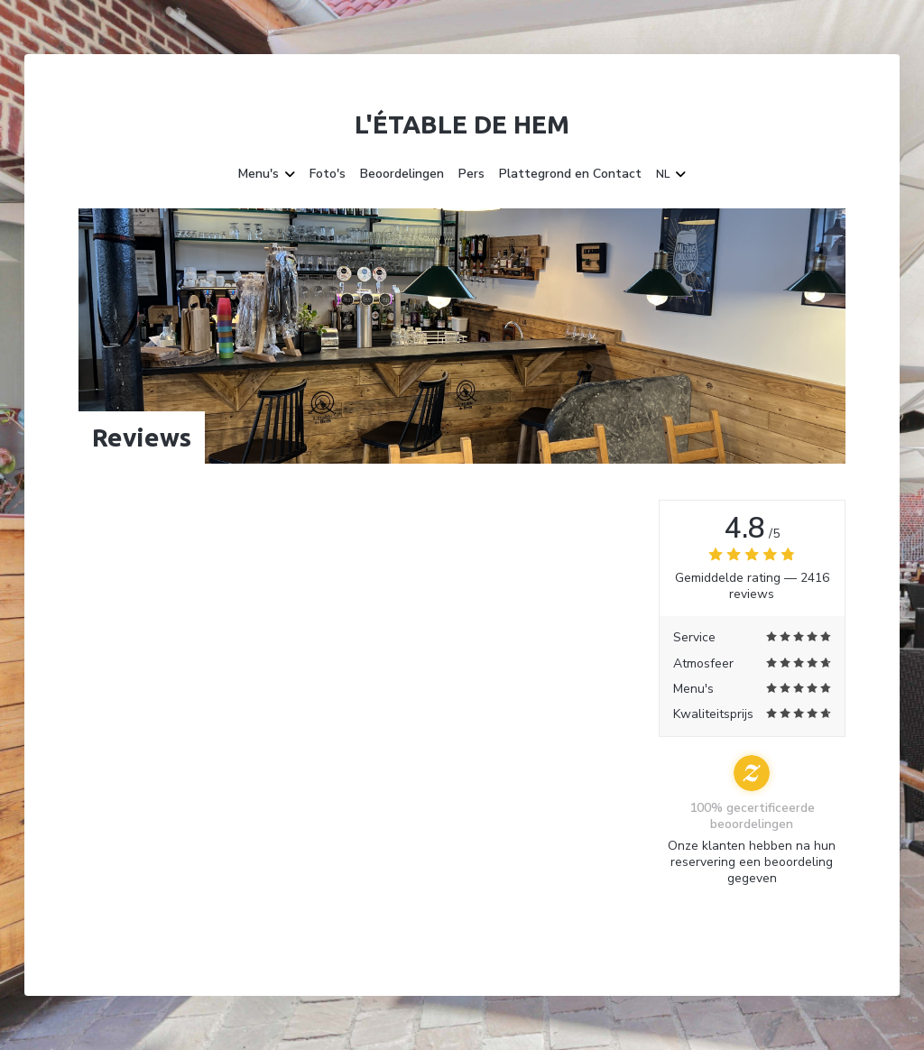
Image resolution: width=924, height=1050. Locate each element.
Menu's (266, 174)
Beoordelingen (402, 174)
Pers (471, 174)
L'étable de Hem (462, 124)
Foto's (328, 174)
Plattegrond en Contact (570, 174)
